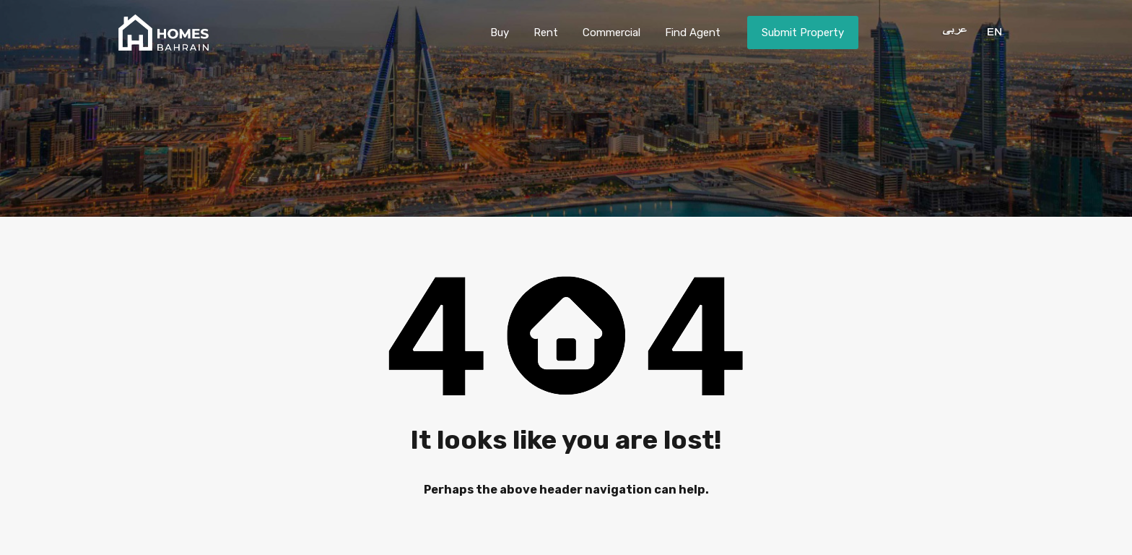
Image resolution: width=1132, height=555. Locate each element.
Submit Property (803, 32)
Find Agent (692, 32)
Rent (546, 32)
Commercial (611, 32)
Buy (499, 32)
